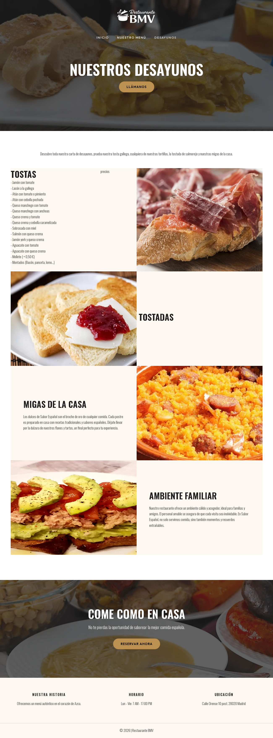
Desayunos (163, 37)
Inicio (105, 37)
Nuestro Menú (131, 37)
